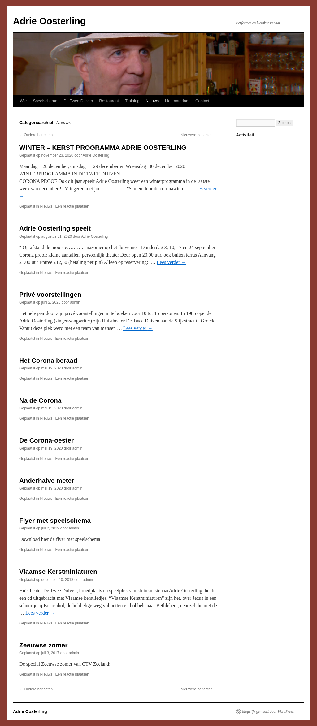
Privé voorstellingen (50, 294)
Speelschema (45, 100)
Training (132, 100)
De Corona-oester (46, 440)
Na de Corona (40, 400)
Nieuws (152, 100)
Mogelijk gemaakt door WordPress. (268, 711)
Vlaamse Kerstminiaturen (58, 571)
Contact (202, 100)
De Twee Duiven (78, 100)
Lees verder (171, 262)
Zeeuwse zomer (43, 645)
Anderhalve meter (46, 480)
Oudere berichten (36, 135)
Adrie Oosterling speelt (55, 228)
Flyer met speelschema (55, 520)
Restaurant (109, 100)
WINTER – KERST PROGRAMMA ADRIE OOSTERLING (102, 147)
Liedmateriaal (177, 100)
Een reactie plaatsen (72, 206)
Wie (23, 100)
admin (75, 302)
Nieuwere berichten (198, 135)
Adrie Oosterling (49, 21)
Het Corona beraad (48, 360)
